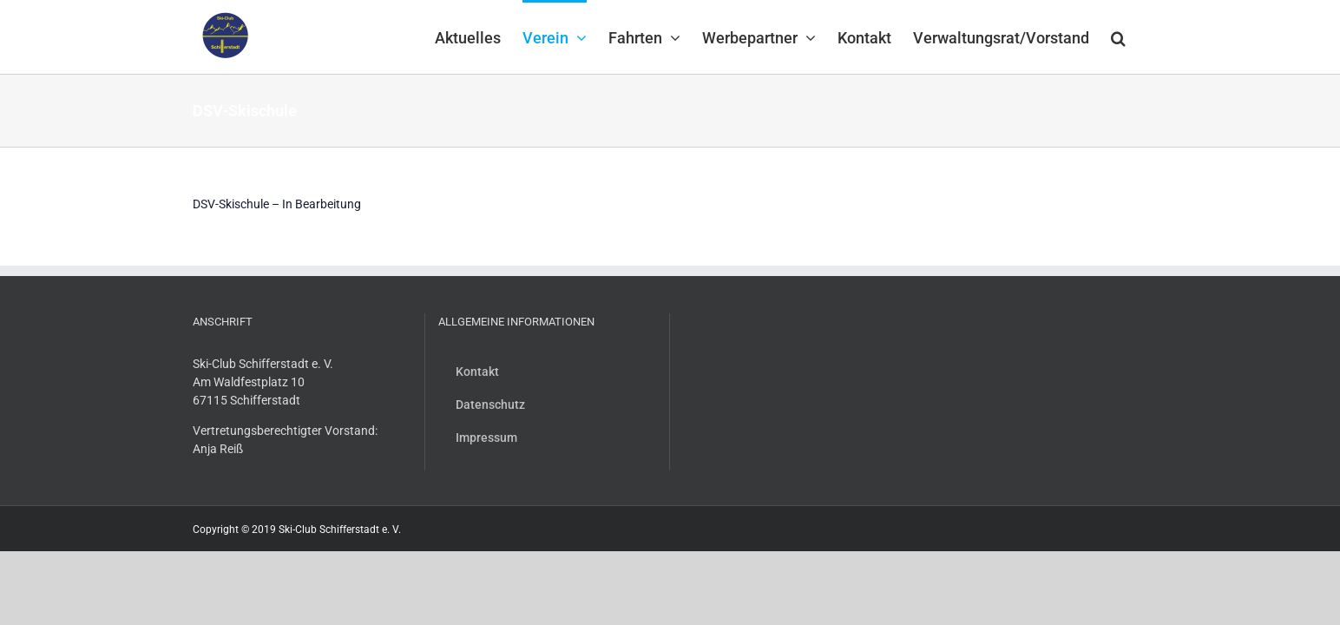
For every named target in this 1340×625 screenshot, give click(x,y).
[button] (1140, 36)
